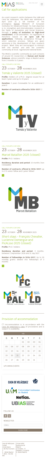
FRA (33, 3)
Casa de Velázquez (8, 443)
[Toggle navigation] (41, 4)
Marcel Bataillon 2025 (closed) (21, 155)
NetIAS (17, 24)
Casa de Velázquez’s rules (13, 327)
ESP (36, 3)
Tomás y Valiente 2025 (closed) (21, 73)
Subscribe (23, 430)
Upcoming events (11, 366)
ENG (30, 3)
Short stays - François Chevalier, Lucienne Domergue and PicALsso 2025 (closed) (22, 240)
